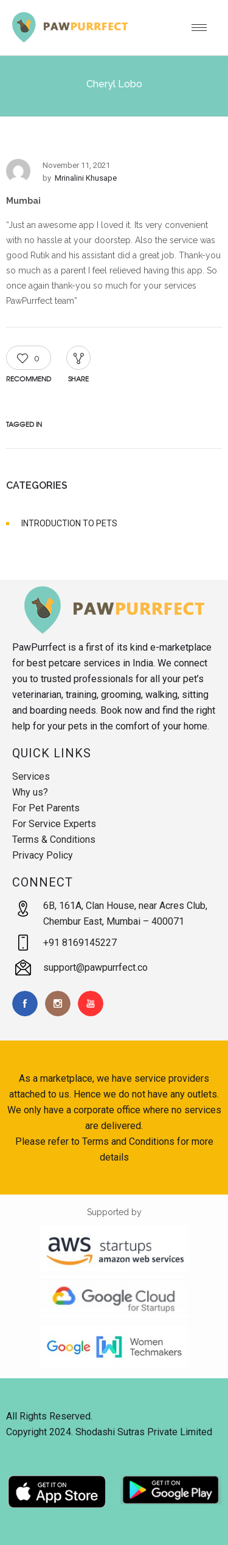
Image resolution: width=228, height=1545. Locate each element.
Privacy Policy (42, 855)
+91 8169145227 (80, 942)
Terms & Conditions (53, 839)
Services (31, 776)
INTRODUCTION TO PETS (69, 523)
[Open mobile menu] (204, 27)
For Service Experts (54, 823)
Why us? (30, 792)
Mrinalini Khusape (86, 178)
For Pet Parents (46, 808)
